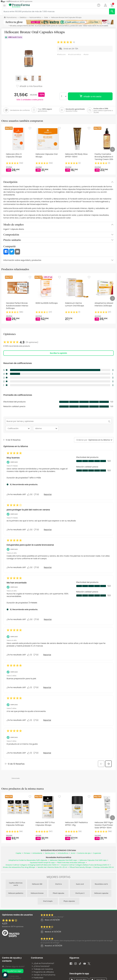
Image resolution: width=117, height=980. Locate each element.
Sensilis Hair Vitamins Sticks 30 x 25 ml (52, 867)
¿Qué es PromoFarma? (42, 963)
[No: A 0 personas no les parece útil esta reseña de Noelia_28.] (36, 720)
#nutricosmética (74, 54)
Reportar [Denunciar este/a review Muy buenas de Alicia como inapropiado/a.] (48, 494)
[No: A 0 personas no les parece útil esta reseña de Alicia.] (37, 494)
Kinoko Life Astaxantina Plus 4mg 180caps (19, 867)
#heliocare (61, 54)
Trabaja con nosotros (42, 969)
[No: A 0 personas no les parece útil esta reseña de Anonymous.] (37, 567)
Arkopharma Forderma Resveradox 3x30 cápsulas (27, 860)
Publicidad (37, 977)
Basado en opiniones (12, 927)
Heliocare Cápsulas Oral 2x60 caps (93, 860)
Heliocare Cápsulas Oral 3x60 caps (63, 860)
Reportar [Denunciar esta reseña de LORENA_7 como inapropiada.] (47, 753)
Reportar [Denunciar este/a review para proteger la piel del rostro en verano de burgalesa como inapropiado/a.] (48, 529)
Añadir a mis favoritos (29, 86)
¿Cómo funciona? (40, 966)
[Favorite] (30, 128)
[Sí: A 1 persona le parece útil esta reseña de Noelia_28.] (30, 720)
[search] (112, 11)
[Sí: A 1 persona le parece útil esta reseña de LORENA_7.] (30, 753)
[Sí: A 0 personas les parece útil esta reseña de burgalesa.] (30, 530)
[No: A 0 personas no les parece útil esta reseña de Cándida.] (36, 655)
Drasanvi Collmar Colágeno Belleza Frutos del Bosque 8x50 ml (85, 865)
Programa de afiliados (42, 972)
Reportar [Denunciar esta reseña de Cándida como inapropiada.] (47, 654)
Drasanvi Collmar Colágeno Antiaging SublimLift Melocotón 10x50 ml (32, 865)
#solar (85, 54)
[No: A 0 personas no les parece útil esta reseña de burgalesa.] (37, 530)
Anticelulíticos (63, 853)
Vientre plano (50, 853)
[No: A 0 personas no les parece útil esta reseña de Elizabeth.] (37, 619)
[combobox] (98, 440)
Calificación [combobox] (19, 428)
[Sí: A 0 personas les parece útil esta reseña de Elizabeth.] (30, 619)
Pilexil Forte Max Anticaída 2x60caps (71, 863)
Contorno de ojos (84, 853)
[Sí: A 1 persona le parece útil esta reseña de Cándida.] (30, 655)
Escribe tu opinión (58, 353)
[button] (105, 5)
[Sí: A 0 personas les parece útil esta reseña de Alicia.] (30, 494)
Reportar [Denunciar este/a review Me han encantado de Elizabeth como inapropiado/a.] (48, 619)
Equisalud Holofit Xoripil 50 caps (42, 863)
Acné (73, 853)
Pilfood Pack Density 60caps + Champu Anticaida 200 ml (91, 867)
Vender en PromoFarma (43, 974)
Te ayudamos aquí (12, 971)
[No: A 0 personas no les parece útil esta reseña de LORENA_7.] (36, 753)
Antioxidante (37, 853)
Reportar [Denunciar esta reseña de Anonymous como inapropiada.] (47, 687)
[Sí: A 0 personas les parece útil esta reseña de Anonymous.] (30, 567)
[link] (20, 342)
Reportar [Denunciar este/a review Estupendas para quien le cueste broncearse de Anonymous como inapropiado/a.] (48, 567)
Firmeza (27, 853)
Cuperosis (97, 853)
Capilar (18, 853)
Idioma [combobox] (46, 428)
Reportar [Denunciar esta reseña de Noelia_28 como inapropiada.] (47, 720)
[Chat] (98, 5)
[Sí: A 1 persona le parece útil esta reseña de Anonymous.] (30, 687)
